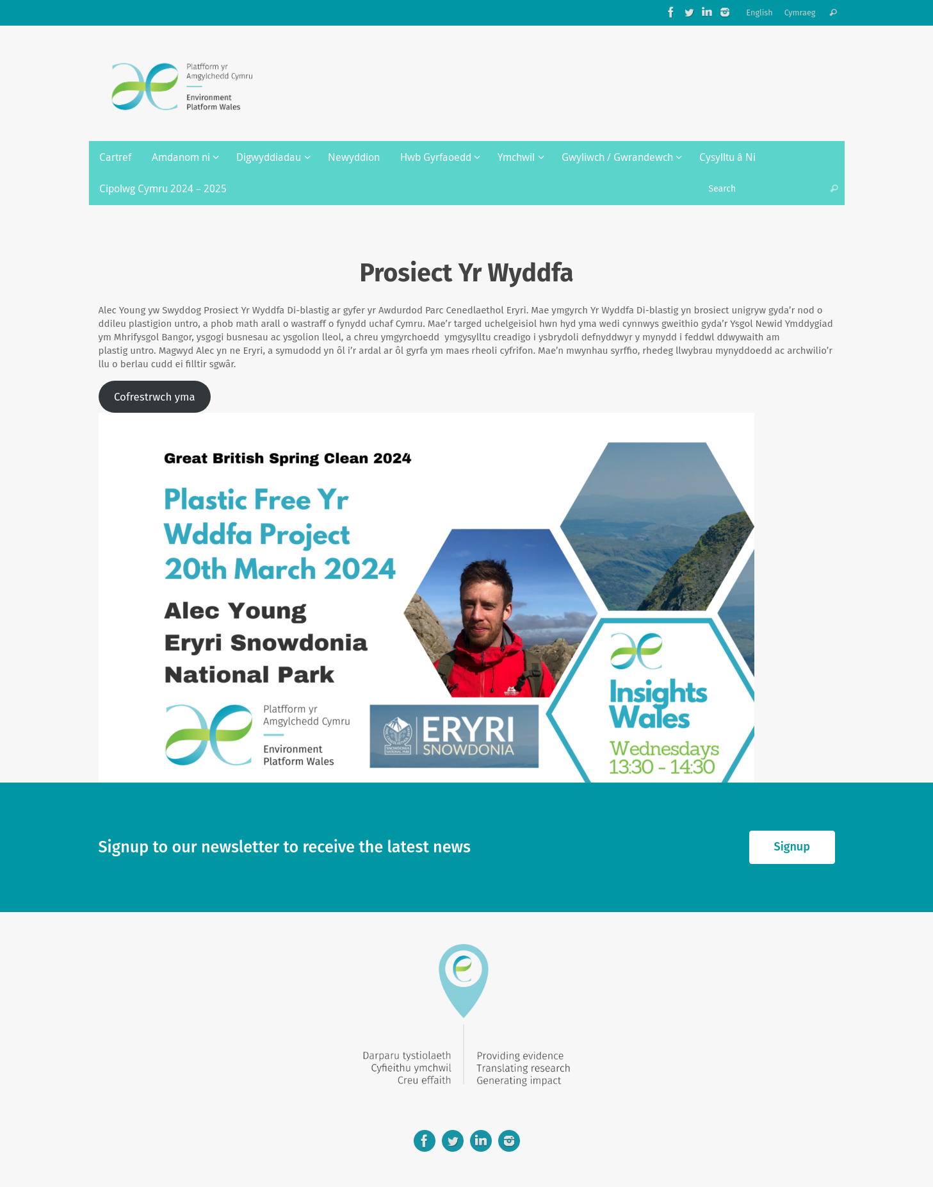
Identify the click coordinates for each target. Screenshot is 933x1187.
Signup (792, 847)
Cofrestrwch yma (154, 396)
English (759, 12)
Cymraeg (800, 12)
